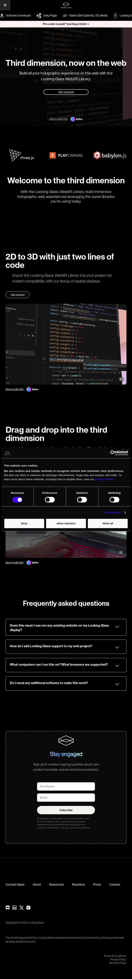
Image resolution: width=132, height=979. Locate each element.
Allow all (108, 523)
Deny (24, 523)
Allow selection (65, 523)
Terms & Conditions (115, 956)
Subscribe (66, 810)
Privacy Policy (118, 959)
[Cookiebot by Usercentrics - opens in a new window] (113, 453)
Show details (113, 512)
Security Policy (117, 963)
